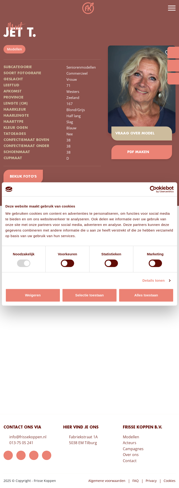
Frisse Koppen (88, 8)
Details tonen (153, 280)
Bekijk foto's (23, 177)
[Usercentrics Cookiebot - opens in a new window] (153, 189)
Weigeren (33, 295)
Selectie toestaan (89, 295)
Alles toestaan (146, 295)
